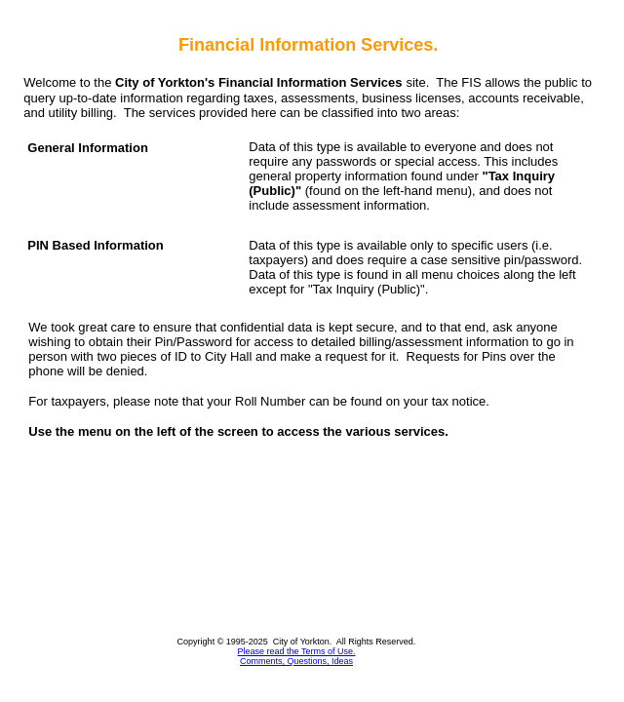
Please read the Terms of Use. (297, 651)
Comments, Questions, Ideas (296, 661)
